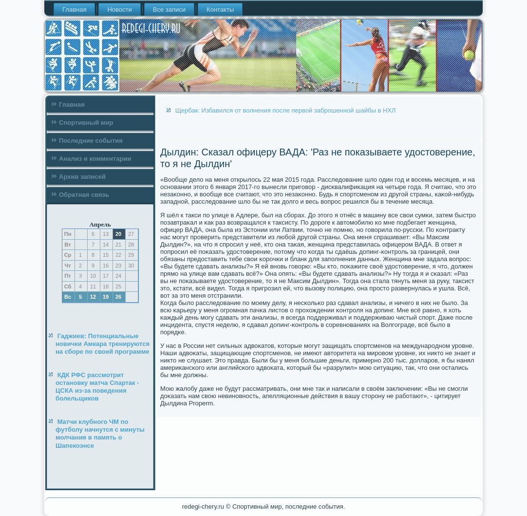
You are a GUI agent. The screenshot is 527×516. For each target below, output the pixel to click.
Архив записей (82, 176)
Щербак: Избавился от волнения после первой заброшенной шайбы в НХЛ (285, 110)
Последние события (91, 140)
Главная (74, 9)
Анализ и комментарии (95, 158)
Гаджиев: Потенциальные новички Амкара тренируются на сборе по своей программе (103, 344)
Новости (119, 9)
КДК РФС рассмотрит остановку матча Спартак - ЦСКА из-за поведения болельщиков (97, 386)
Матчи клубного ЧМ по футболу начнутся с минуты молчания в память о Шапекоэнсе (100, 433)
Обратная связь (84, 194)
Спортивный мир (86, 122)
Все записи (169, 9)
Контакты (220, 9)
